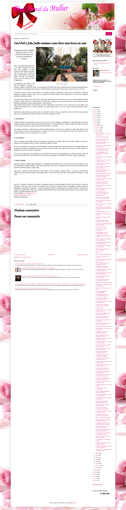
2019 (95, 124)
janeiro (97, 467)
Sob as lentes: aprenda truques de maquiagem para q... (103, 270)
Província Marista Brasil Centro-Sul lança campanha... (103, 342)
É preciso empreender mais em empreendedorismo (102, 170)
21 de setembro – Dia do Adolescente (101, 388)
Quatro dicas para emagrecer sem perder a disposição (103, 243)
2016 (95, 474)
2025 (95, 111)
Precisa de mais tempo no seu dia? (103, 282)
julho (97, 455)
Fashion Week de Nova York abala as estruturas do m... (103, 302)
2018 (95, 470)
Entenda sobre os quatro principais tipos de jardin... (103, 310)
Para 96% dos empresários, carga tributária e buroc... (103, 179)
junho (97, 457)
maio (97, 459)
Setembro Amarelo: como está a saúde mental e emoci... (102, 375)
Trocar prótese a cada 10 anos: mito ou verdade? (102, 249)
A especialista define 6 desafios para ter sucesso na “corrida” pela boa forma (39, 276)
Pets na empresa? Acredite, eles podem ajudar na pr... (102, 167)
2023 (95, 115)
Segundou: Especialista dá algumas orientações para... (103, 224)
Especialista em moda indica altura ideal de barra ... (103, 285)
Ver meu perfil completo (105, 72)
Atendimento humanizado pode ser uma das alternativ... (103, 447)
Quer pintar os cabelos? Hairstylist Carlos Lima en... (103, 260)
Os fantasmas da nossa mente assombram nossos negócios (102, 423)
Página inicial (51, 254)
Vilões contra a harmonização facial (103, 254)
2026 (95, 109)
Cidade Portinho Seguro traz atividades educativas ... (101, 355)
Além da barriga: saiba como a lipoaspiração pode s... (102, 263)
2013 (95, 480)
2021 (95, 119)
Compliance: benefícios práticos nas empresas (102, 164)
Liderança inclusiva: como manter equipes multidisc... (103, 189)
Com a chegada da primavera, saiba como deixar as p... (102, 295)
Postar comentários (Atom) (24, 257)
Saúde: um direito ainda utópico (102, 417)
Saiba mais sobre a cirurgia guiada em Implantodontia (103, 450)
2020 (95, 122)
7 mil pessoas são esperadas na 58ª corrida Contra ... (102, 359)
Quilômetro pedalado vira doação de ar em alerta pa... (103, 349)
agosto (97, 453)
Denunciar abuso (98, 484)
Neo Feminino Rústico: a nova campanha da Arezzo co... (102, 280)
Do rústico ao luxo (99, 307)
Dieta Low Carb (99, 252)
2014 (95, 478)
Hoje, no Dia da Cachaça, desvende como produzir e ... (102, 408)
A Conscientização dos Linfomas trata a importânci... (102, 443)
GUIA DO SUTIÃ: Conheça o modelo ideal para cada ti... (102, 305)
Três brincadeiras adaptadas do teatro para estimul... (102, 392)
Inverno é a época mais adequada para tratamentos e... (103, 239)
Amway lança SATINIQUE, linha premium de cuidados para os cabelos (38, 268)
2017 (95, 472)
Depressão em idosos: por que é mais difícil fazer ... (102, 382)
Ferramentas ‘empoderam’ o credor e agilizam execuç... (103, 411)
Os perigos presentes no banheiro (103, 326)
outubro (97, 129)
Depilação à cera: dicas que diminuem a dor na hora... (101, 267)
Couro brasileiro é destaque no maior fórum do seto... (102, 298)
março (97, 463)
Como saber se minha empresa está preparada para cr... (102, 433)
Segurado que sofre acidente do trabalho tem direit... (102, 420)
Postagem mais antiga (82, 254)
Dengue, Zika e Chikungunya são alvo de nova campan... (103, 430)
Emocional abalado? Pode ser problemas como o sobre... (102, 221)
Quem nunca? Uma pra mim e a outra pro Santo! (102, 405)
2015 (95, 476)
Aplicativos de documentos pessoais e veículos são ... (102, 182)
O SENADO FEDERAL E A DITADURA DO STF (101, 332)
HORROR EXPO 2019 (100, 195)
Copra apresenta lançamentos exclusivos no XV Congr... (102, 368)
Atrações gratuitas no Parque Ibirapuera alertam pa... (102, 335)
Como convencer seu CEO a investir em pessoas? (102, 139)
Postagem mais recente (19, 254)
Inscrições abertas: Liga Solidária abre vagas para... (103, 345)
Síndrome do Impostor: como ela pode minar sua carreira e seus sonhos (32, 288)
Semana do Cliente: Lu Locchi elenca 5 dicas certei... (102, 427)
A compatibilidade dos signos (102, 211)
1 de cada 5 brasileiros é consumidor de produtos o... (102, 192)
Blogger (74, 502)
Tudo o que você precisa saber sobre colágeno (102, 276)
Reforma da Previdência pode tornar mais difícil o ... (102, 143)
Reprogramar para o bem (101, 227)
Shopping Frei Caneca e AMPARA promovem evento (103, 339)
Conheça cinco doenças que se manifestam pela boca (102, 378)
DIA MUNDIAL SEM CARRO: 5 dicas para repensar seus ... (102, 149)
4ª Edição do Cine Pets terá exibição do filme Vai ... (101, 352)
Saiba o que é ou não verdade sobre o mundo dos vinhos (102, 198)
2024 (95, 113)
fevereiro (98, 465)
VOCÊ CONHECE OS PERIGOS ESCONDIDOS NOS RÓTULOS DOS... (103, 208)
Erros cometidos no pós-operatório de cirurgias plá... (103, 246)
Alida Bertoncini (106, 70)
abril (97, 461)
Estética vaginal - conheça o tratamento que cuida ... (101, 233)
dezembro (98, 125)
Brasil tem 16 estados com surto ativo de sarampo (102, 437)
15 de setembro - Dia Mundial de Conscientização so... (102, 372)
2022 (95, 117)
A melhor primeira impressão (102, 137)
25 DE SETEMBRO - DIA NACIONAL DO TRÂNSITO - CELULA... (102, 153)
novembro (98, 127)
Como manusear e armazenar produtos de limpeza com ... (102, 317)
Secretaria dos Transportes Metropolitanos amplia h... (101, 402)
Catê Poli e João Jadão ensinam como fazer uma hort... (102, 314)
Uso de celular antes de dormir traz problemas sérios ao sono (29, 263)
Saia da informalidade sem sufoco (103, 173)
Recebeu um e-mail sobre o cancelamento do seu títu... (102, 415)
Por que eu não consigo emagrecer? (100, 229)
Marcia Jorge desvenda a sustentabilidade (101, 292)
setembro (98, 131)
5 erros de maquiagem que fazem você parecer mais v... (103, 273)
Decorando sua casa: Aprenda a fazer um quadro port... (102, 324)
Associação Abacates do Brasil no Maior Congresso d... (103, 365)
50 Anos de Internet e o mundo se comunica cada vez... (103, 160)
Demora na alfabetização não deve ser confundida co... (103, 395)
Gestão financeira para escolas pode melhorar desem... (102, 176)
